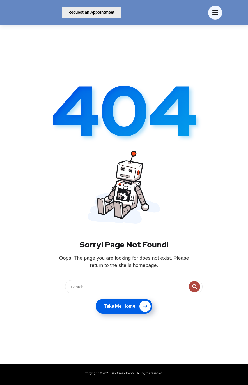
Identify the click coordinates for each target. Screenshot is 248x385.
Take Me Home (127, 306)
